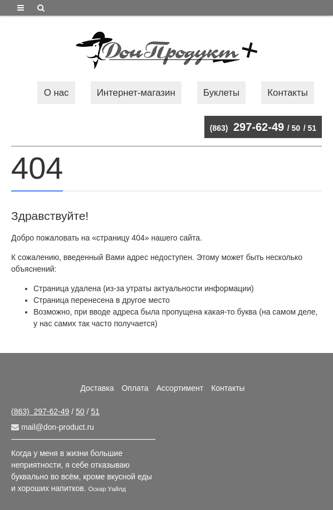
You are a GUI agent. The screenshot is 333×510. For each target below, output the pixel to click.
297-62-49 (247, 127)
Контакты (287, 92)
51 (311, 128)
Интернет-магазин (136, 92)
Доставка (97, 388)
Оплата (134, 388)
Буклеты (221, 92)
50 (296, 128)
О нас (56, 92)
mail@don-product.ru (52, 427)
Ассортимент (180, 388)
